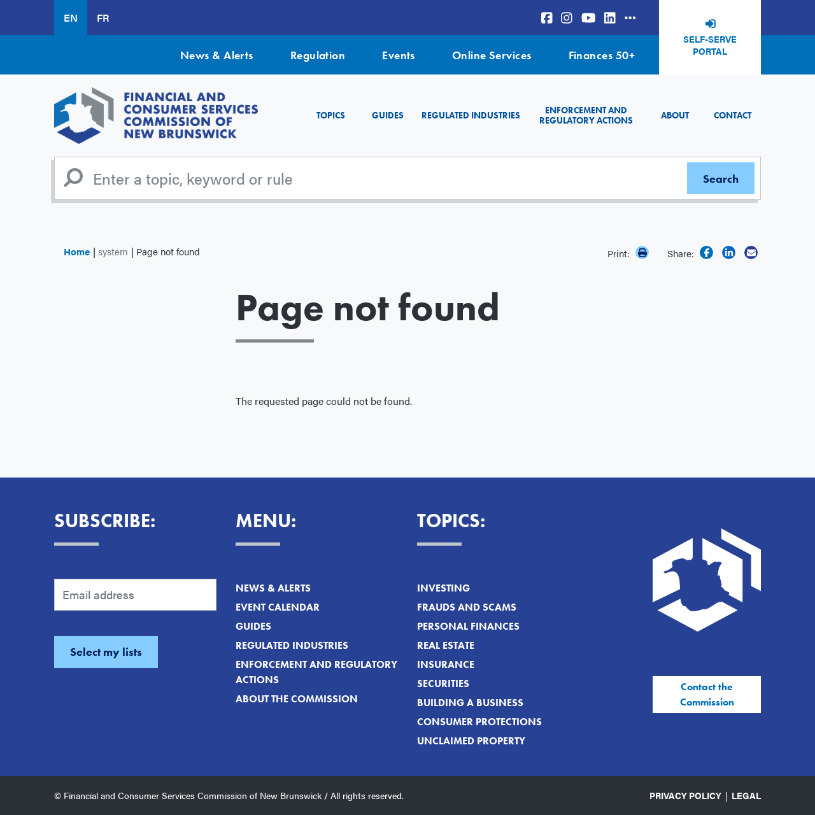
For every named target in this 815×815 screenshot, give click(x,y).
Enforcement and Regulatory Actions (586, 114)
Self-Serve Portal (710, 45)
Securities (443, 683)
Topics (330, 115)
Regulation (318, 55)
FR (103, 17)
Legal (746, 795)
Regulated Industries (471, 115)
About (675, 115)
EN (71, 17)
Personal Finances (468, 626)
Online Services (492, 55)
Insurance (445, 664)
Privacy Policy (685, 795)
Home (77, 251)
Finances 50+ (602, 55)
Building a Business (470, 702)
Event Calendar (278, 607)
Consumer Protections (479, 721)
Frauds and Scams (466, 607)
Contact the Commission (707, 694)
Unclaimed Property (471, 741)
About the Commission (297, 698)
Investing (443, 588)
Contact (732, 115)
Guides (388, 115)
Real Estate (445, 645)
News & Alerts (216, 55)
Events (398, 55)
